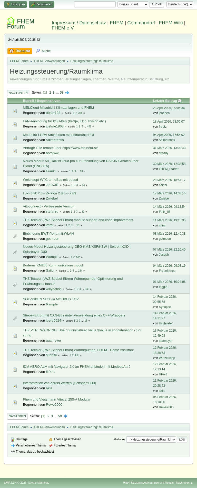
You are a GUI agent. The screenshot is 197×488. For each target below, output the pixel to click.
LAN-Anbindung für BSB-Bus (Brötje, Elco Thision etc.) (64, 121)
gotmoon (52, 239)
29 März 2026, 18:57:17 (169, 180)
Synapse (165, 307)
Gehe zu (119, 439)
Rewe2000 (54, 404)
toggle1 (164, 287)
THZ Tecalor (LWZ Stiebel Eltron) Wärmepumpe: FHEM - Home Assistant (78, 350)
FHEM (116, 22)
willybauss (54, 289)
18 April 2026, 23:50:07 (169, 121)
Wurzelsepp (167, 358)
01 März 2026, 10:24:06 (169, 282)
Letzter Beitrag (167, 101)
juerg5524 (53, 320)
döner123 (53, 113)
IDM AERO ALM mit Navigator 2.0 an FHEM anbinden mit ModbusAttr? (76, 367)
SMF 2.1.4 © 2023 (15, 482)
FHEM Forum (20, 24)
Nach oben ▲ (184, 482)
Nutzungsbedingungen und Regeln (152, 482)
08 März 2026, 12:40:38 (169, 233)
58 (62, 92)
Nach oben (17, 416)
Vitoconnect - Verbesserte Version (48, 206)
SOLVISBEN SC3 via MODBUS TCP (50, 299)
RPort (50, 372)
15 (86, 320)
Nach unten (18, 92)
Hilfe (126, 482)
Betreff (28, 101)
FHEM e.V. (63, 28)
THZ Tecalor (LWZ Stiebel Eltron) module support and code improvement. (78, 220)
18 (81, 171)
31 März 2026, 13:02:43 (169, 148)
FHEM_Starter (169, 169)
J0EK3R (52, 185)
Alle (80, 113)
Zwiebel (52, 198)
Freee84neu (167, 271)
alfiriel (163, 185)
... (58, 92)
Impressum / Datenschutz (79, 22)
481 (89, 126)
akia (49, 388)
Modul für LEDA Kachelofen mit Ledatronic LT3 (58, 135)
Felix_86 (164, 212)
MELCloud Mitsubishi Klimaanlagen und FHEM (58, 107)
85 (77, 225)
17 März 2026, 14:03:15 (169, 193)
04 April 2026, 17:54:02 (169, 135)
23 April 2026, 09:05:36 (169, 108)
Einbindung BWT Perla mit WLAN (48, 233)
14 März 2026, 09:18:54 (169, 206)
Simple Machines (38, 482)
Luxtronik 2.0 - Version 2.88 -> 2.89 (49, 193)
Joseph (164, 254)
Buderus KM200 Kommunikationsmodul (53, 265)
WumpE (52, 257)
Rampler (52, 304)
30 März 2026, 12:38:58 (169, 164)
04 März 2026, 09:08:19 (169, 265)
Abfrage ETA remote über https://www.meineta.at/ (60, 148)
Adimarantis (55, 140)
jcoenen (164, 113)
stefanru (52, 211)
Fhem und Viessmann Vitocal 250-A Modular (56, 399)
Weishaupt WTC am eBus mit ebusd (50, 180)
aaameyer (53, 340)
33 (83, 211)
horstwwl (52, 153)
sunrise (51, 355)
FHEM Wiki (171, 22)
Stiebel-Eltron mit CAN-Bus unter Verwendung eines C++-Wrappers (74, 315)
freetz (162, 126)
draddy (163, 153)
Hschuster (166, 323)
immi (49, 225)
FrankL (51, 171)
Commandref (141, 22)
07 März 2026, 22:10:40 (169, 249)
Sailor (50, 270)
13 (83, 185)
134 (80, 270)
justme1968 (55, 126)
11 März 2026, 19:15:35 (169, 220)
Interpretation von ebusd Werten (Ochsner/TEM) (59, 383)
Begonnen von (49, 101)
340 (87, 289)
